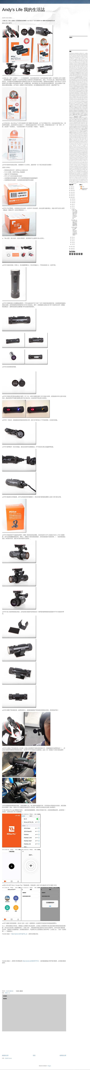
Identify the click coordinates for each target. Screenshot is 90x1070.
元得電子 (82, 72)
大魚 (87, 71)
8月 (72, 206)
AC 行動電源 (79, 132)
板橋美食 (78, 101)
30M (87, 57)
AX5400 (70, 140)
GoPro (71, 152)
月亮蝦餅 (86, 78)
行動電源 (73, 88)
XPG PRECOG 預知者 (75, 180)
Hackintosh (75, 153)
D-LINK (84, 144)
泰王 (75, 105)
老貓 (74, 87)
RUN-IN (73, 169)
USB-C (70, 178)
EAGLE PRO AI (83, 146)
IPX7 (80, 157)
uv (73, 178)
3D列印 (75, 59)
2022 (72, 190)
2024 (72, 186)
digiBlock (84, 145)
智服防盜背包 (74, 112)
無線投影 (81, 114)
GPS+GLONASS (76, 152)
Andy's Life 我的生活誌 (23, 9)
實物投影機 (84, 119)
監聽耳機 (74, 120)
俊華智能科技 (80, 102)
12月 (73, 199)
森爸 (85, 113)
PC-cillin (86, 164)
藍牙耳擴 (81, 130)
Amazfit (74, 135)
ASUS (76, 139)
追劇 (83, 106)
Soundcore (84, 171)
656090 (83, 64)
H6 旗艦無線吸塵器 (84, 152)
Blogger (49, 1065)
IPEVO (70, 157)
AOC (75, 136)
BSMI (85, 141)
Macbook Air (85, 159)
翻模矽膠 (83, 129)
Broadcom (77, 141)
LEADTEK (81, 158)
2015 (72, 250)
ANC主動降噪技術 (85, 135)
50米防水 (75, 64)
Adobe (71, 133)
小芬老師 (72, 72)
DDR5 (80, 145)
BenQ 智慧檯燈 (81, 140)
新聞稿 (85, 118)
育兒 (76, 102)
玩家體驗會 (83, 101)
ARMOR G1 (71, 139)
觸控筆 (85, 131)
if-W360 (75, 155)
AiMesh (76, 134)
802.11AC (73, 68)
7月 (72, 208)
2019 (72, 195)
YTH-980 (76, 182)
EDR (70, 147)
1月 (72, 244)
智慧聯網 (77, 113)
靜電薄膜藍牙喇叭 (77, 128)
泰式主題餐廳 (80, 105)
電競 (75, 119)
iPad (85, 156)
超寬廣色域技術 (83, 115)
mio (9, 992)
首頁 (34, 1055)
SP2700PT (71, 172)
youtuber (72, 182)
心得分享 (77, 77)
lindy (72, 159)
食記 (84, 104)
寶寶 (81, 131)
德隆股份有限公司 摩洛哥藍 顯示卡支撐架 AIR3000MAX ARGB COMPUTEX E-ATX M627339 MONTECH (78, 122)
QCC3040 (81, 167)
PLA (79, 166)
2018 (72, 197)
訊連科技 (79, 106)
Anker (72, 136)
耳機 (77, 87)
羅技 (78, 131)
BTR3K (70, 142)
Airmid (85, 134)
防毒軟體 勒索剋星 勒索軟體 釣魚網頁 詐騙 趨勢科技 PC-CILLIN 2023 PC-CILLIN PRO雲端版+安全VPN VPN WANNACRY (78, 94)
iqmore (84, 157)
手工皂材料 (74, 78)
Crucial (72, 143)
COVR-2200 (77, 142)
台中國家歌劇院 (72, 79)
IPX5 (77, 157)
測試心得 (75, 114)
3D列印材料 (80, 59)
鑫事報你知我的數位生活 (84, 189)
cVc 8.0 (85, 143)
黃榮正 (83, 117)
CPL (87, 142)
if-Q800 (71, 155)
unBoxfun (76, 177)
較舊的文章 (63, 1055)
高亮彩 (86, 106)
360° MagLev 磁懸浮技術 (81, 58)
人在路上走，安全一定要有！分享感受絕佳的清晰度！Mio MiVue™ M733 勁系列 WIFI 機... (74, 214)
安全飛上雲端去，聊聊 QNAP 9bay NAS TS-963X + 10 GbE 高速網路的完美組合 (74, 231)
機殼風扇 (79, 127)
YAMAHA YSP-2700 (79, 181)
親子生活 (71, 128)
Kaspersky (76, 158)
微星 (74, 118)
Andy (83, 186)
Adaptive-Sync (85, 132)
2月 (72, 242)
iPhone (74, 157)
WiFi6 (87, 179)
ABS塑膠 (74, 132)
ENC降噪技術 (79, 147)
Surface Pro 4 (80, 172)
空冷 (73, 102)
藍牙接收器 (86, 130)
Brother (82, 141)
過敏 (72, 119)
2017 (72, 246)
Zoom (70, 183)
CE (73, 142)
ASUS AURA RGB (82, 139)
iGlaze (79, 155)
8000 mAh (82, 67)
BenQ (75, 140)
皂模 (74, 91)
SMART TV (73, 170)
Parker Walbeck (81, 164)
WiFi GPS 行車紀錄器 (80, 179)
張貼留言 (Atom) (8, 1058)
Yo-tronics (86, 181)
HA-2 (71, 153)
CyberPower (80, 144)
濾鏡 (80, 129)
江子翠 (71, 87)
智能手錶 (79, 112)
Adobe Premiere (76, 133)
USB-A (85, 177)
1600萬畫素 (76, 53)
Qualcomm (71, 168)
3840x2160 (71, 59)
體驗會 (70, 132)
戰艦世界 (75, 127)
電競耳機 (79, 119)
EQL (85, 148)
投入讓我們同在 (81, 90)
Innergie (83, 155)
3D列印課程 (86, 59)
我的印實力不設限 (75, 90)
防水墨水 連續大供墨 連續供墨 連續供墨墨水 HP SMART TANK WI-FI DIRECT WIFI (78, 92)
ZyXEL (73, 183)
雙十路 (75, 131)
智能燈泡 (73, 113)
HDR (83, 153)
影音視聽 (74, 121)
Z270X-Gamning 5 (83, 182)
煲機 (70, 119)
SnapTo (85, 170)
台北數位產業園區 (79, 82)
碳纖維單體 (79, 120)
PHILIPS (84, 165)
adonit (81, 133)
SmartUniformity (79, 170)
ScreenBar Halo (78, 169)
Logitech (76, 159)
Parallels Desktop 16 (73, 164)
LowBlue (80, 159)
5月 (72, 238)
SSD (75, 172)
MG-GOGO (80, 160)
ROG (70, 169)
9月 (72, 204)
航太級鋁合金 (74, 106)
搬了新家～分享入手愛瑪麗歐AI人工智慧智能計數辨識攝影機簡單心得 (74, 223)
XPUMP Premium (83, 180)
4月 (72, 240)
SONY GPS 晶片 (72, 171)
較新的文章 (5, 1055)
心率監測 (83, 77)
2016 (72, 248)
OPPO (83, 162)
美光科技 (86, 103)
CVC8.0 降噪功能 (72, 144)
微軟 (77, 118)
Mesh (76, 160)
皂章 (71, 91)
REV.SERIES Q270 (78, 168)
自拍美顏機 (82, 87)
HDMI (80, 153)
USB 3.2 (80, 177)
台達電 (84, 82)
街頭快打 (77, 115)
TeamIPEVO (79, 173)
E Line (78, 146)
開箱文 (6, 992)
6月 (72, 237)
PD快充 (72, 165)
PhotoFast (71, 166)
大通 (84, 71)
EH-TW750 (74, 147)
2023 (72, 188)
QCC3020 (76, 167)
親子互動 (84, 127)
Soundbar (78, 171)
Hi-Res (77, 154)
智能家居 (83, 112)
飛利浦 (81, 104)
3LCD (71, 60)
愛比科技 (80, 118)
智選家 (82, 113)
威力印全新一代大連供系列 (76, 103)
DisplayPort (71, 146)
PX (69, 167)
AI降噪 (72, 134)
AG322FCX (86, 133)
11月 (73, 200)
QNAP (85, 167)
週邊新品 (71, 117)
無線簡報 (73, 115)
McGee (72, 160)
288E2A (83, 57)
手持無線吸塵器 (80, 78)
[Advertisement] (34, 1043)
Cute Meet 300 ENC (78, 143)
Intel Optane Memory (79, 156)
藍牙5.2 (77, 130)
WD (83, 178)
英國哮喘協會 (76, 104)
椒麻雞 (70, 114)
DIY (75, 146)
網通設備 (84, 120)
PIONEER (75, 166)
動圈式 (81, 107)
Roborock (84, 168)
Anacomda (78, 135)
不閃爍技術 (77, 72)
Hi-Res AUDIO (82, 154)
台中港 (78, 79)
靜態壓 (82, 128)
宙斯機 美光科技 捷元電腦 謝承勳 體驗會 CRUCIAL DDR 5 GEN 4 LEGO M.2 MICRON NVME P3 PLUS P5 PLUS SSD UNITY (78, 100)
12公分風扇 (71, 53)
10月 (73, 202)
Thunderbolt (84, 173)
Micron (85, 160)
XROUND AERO (72, 181)
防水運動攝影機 (78, 91)
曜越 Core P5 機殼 (75, 129)
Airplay (70, 135)
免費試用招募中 (82, 88)
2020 (72, 194)
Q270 (72, 167)
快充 (84, 89)
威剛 (82, 103)
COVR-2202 (83, 142)
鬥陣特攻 (71, 107)
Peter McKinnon (78, 165)
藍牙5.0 (73, 130)
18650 (81, 53)
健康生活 (76, 107)
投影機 (86, 90)
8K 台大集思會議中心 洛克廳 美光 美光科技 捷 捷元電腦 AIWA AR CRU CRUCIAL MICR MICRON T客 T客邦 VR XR (78, 69)
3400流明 (72, 58)
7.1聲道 (78, 67)
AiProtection (81, 134)
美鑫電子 (71, 104)
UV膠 (76, 178)
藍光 (71, 131)
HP (87, 154)
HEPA (73, 154)
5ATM (80, 64)
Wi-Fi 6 (75, 179)
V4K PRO (80, 178)
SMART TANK (85, 169)
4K (74, 60)
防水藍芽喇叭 (77, 93)
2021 (72, 192)
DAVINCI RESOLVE (72, 145)
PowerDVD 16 (84, 166)
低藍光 (77, 88)
